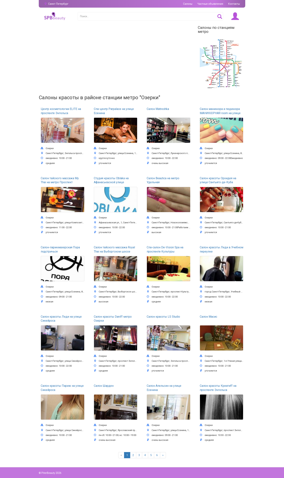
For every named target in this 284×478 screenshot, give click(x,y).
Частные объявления (210, 3)
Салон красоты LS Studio (163, 316)
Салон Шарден (104, 385)
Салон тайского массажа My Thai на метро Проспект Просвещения (60, 182)
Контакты (234, 3)
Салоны (187, 3)
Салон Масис (208, 316)
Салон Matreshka (158, 109)
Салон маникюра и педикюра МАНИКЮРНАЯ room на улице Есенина (220, 113)
